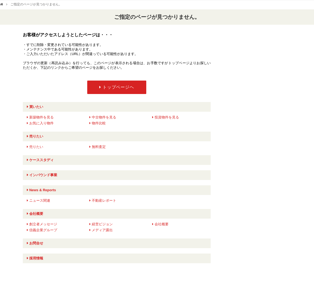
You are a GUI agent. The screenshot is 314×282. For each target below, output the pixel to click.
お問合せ (36, 243)
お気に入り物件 (41, 123)
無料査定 (99, 147)
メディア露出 (102, 230)
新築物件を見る (41, 117)
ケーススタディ (41, 160)
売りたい (36, 136)
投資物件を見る (167, 117)
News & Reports (42, 190)
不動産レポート (104, 200)
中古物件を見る (104, 117)
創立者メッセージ (43, 224)
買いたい (36, 107)
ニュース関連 (39, 200)
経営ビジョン (102, 224)
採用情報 (36, 258)
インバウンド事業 (43, 175)
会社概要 (36, 214)
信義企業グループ (43, 230)
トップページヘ (118, 87)
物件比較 (99, 123)
